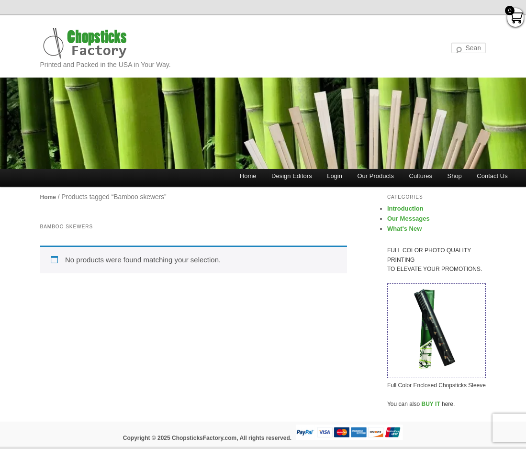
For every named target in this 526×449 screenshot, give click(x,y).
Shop (454, 176)
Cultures (420, 176)
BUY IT (431, 404)
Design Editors (291, 176)
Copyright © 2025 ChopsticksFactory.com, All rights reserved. (207, 438)
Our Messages (408, 218)
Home (248, 176)
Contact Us (492, 176)
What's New (404, 228)
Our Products (375, 176)
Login (334, 176)
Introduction (405, 208)
